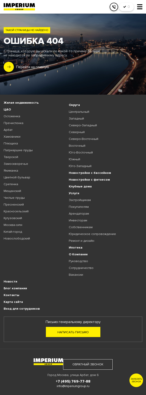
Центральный (79, 112)
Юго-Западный (80, 166)
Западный (76, 118)
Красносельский (16, 211)
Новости (10, 281)
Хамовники (12, 137)
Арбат (8, 130)
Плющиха (11, 143)
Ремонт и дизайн (81, 241)
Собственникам (81, 227)
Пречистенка (13, 123)
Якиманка (11, 170)
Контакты (11, 295)
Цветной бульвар (17, 177)
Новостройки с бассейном (90, 173)
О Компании (78, 254)
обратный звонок (87, 364)
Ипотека (75, 247)
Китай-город (13, 232)
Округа (74, 105)
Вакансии (76, 275)
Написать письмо (73, 332)
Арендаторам (79, 213)
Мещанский (12, 191)
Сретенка (11, 184)
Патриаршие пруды (18, 150)
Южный (74, 159)
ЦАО (7, 109)
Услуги (74, 193)
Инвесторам (78, 220)
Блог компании (15, 288)
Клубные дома (80, 186)
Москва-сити (13, 225)
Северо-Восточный (83, 139)
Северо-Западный (83, 125)
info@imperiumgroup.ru (73, 386)
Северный (77, 132)
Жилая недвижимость (21, 103)
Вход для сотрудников (22, 309)
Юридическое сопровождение (92, 234)
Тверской (11, 157)
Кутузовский (13, 218)
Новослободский (17, 238)
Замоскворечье (16, 164)
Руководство (78, 261)
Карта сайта (13, 302)
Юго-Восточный (81, 152)
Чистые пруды (14, 198)
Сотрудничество (81, 268)
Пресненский (14, 204)
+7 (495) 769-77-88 (73, 381)
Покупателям (79, 207)
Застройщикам (80, 200)
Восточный (77, 146)
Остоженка (12, 116)
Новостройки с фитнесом (89, 180)
